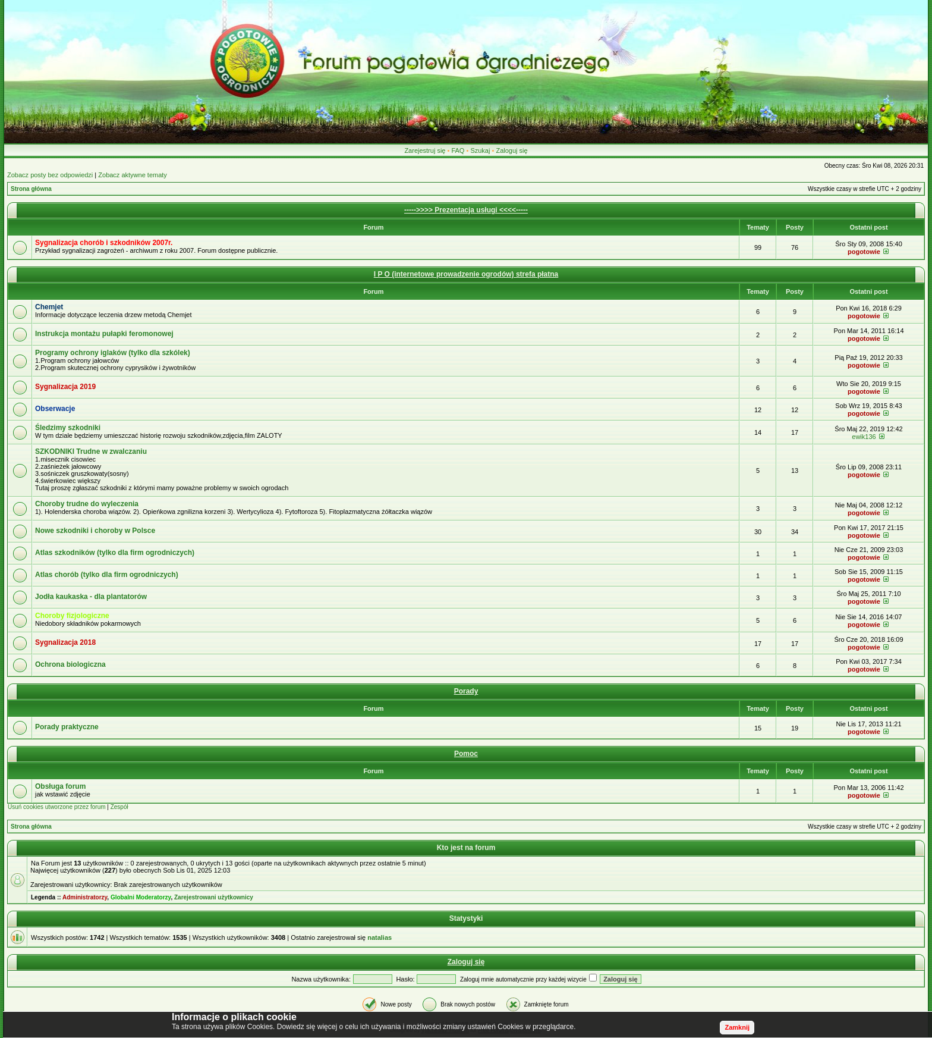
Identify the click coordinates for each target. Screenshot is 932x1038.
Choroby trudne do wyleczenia (86, 504)
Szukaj (480, 150)
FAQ (457, 150)
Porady (466, 691)
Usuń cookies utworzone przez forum (57, 807)
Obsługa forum (60, 786)
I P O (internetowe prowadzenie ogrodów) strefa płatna (466, 274)
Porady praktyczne (67, 727)
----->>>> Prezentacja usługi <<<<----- (466, 210)
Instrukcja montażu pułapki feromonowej (104, 334)
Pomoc (466, 754)
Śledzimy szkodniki (67, 428)
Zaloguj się (511, 150)
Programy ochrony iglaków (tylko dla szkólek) (112, 353)
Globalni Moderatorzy (141, 897)
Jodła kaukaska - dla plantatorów (91, 596)
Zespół (119, 807)
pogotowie (864, 251)
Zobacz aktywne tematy (132, 174)
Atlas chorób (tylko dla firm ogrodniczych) (106, 574)
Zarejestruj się (424, 150)
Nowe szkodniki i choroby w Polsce (95, 530)
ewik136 (864, 436)
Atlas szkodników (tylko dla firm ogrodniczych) (114, 552)
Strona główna (31, 189)
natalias (379, 937)
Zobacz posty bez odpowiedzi (50, 174)
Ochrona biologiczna (70, 664)
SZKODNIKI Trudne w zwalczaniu (91, 451)
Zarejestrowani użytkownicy (213, 897)
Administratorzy (84, 897)
